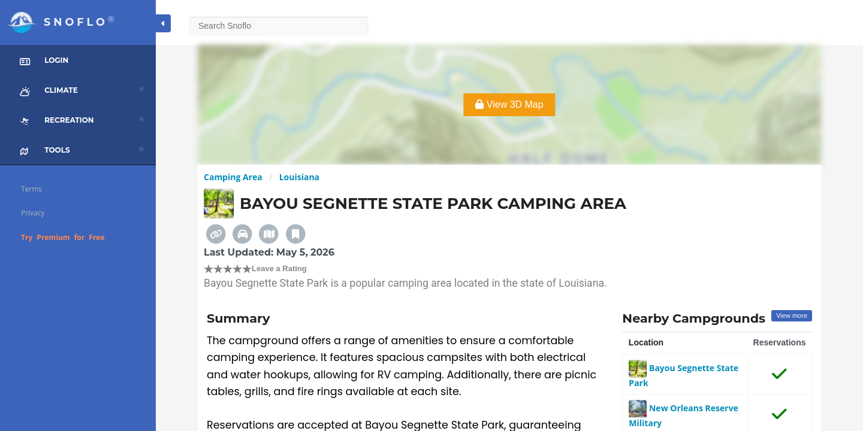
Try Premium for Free (63, 237)
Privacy (33, 213)
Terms (31, 189)
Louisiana (299, 177)
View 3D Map (509, 104)
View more (791, 315)
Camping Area (233, 177)
